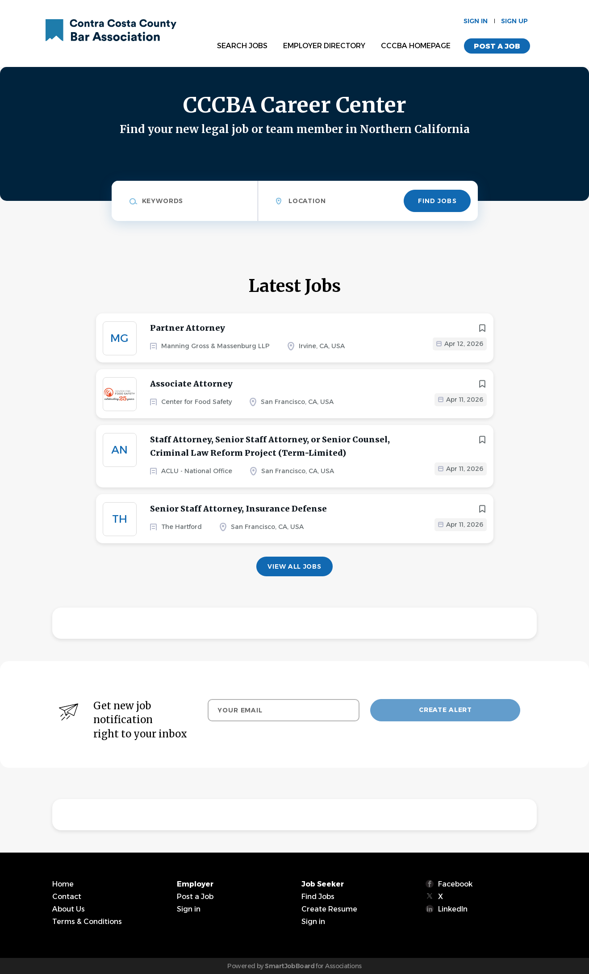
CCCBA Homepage (416, 46)
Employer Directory (324, 46)
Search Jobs (242, 46)
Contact (66, 896)
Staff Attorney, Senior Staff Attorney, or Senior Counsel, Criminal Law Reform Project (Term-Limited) (270, 446)
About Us (68, 909)
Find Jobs (437, 201)
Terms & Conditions (87, 921)
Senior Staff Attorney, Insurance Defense (238, 509)
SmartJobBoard (289, 966)
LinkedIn (453, 909)
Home (63, 884)
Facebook (455, 884)
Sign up (514, 21)
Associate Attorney (191, 384)
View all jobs (294, 566)
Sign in (476, 21)
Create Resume (329, 909)
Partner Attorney (187, 328)
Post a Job (497, 46)
